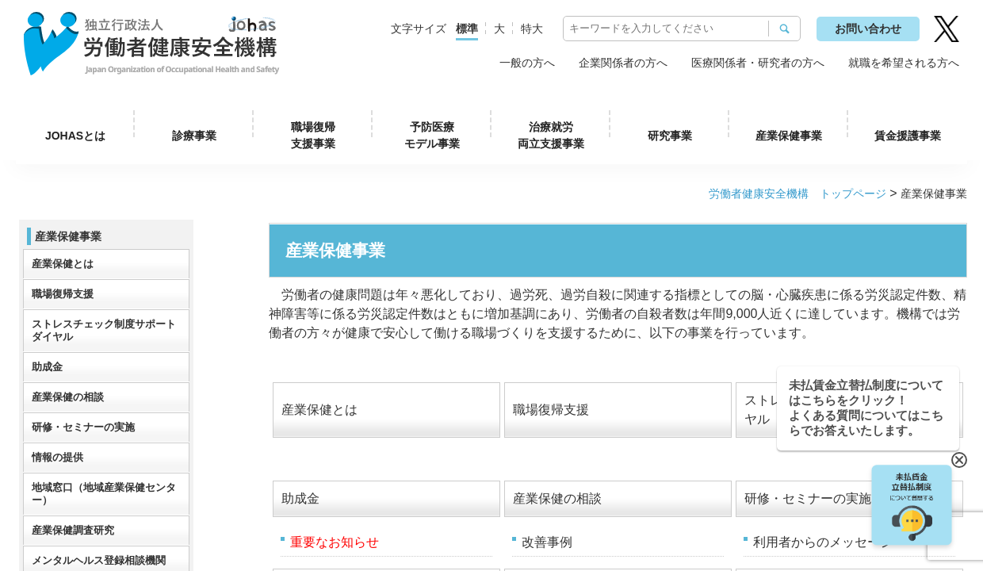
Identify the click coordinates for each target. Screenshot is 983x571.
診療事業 (194, 135)
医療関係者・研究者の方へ (757, 62)
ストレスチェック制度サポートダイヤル (104, 330)
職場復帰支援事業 (313, 135)
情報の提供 (57, 457)
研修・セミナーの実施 (807, 498)
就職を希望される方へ (903, 62)
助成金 (300, 498)
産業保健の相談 (557, 498)
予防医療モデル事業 (432, 135)
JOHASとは (75, 135)
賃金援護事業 (907, 135)
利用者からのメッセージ (823, 542)
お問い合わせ (868, 28)
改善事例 (547, 542)
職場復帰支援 (551, 409)
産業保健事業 (788, 135)
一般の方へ (527, 62)
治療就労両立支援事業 (551, 135)
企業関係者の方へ (623, 62)
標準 (467, 28)
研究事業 (670, 135)
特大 (532, 28)
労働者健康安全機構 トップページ (797, 193)
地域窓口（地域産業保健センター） (104, 493)
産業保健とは (319, 409)
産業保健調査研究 (73, 530)
